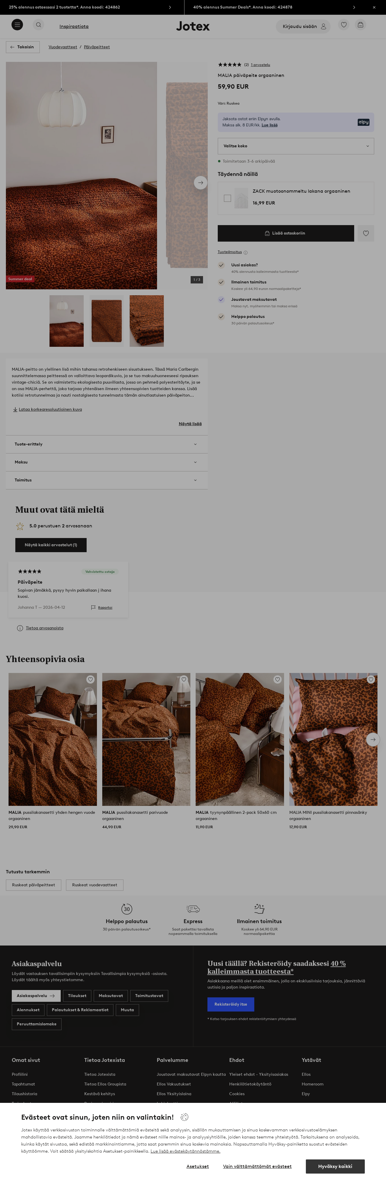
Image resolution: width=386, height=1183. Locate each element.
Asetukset (198, 1166)
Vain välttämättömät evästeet (257, 1166)
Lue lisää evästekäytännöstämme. (185, 1151)
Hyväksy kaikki (335, 1166)
